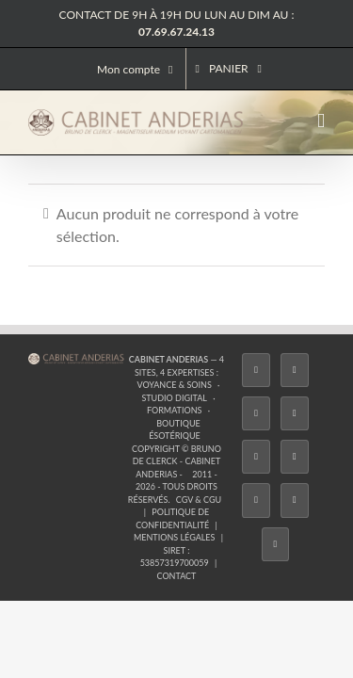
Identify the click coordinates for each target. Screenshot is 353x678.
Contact (177, 457)
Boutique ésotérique (251, 406)
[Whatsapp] (157, 524)
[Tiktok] (177, 480)
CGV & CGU (193, 432)
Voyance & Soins (266, 393)
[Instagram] (138, 480)
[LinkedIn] (292, 480)
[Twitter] (100, 480)
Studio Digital (87, 406)
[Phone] (196, 524)
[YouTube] (253, 480)
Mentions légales (160, 444)
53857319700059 (278, 444)
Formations (160, 406)
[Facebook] (61, 480)
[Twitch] (215, 480)
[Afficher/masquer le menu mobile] (321, 121)
